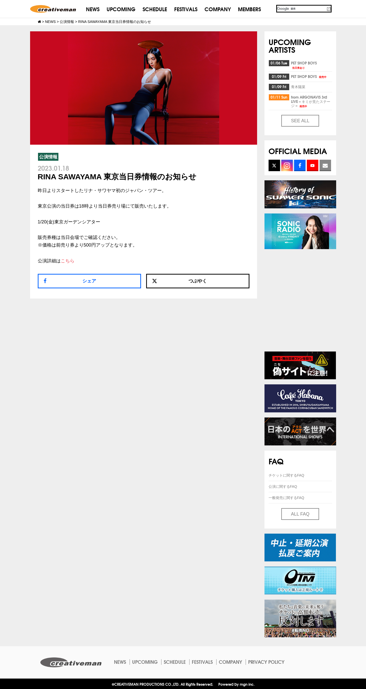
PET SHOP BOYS (304, 65)
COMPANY (218, 9)
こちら (67, 260)
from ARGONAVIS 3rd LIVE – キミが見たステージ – (310, 101)
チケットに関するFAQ (286, 475)
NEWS (92, 9)
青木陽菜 (298, 86)
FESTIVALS (185, 9)
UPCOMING (121, 9)
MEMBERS (249, 9)
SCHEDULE (155, 9)
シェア (89, 280)
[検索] (301, 9)
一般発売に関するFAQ (286, 498)
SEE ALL (300, 120)
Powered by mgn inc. (236, 684)
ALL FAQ (300, 514)
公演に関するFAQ (283, 486)
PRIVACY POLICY (266, 661)
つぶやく (179, 280)
